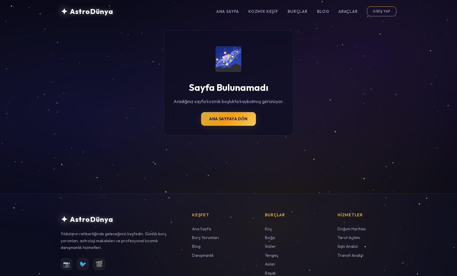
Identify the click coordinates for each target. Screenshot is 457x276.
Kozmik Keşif (263, 11)
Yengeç (271, 255)
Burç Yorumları (205, 237)
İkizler (270, 246)
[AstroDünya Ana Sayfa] (87, 11)
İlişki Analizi (348, 246)
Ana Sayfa (227, 11)
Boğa (270, 237)
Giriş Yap (381, 11)
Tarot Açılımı (349, 237)
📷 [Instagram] (66, 264)
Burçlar (298, 11)
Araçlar (348, 11)
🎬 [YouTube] (99, 264)
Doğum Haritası (352, 228)
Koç (268, 228)
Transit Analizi (350, 255)
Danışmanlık (203, 255)
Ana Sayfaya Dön (228, 118)
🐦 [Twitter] (83, 264)
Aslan (270, 264)
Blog (323, 11)
